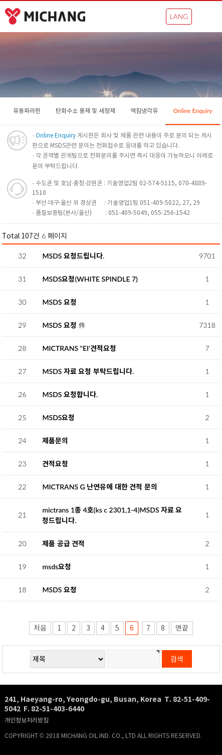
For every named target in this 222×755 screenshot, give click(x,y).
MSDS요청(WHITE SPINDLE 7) (89, 279)
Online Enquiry (192, 110)
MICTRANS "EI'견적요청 (79, 348)
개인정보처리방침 (27, 720)
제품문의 (55, 440)
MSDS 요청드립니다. (73, 255)
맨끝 (181, 628)
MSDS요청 (58, 417)
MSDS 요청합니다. (70, 394)
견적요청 (55, 463)
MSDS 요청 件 (63, 325)
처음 (40, 628)
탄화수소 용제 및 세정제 (85, 110)
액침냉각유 (144, 110)
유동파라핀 (27, 110)
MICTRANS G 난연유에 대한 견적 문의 (99, 486)
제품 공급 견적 (63, 543)
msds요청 (56, 566)
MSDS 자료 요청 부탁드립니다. (88, 371)
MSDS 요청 (59, 302)
